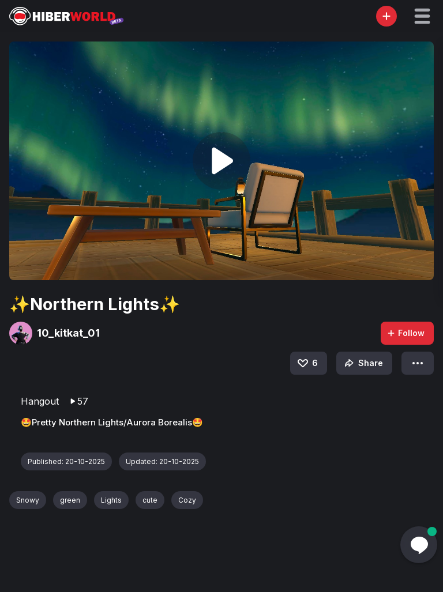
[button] (422, 16)
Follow (405, 333)
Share (362, 363)
